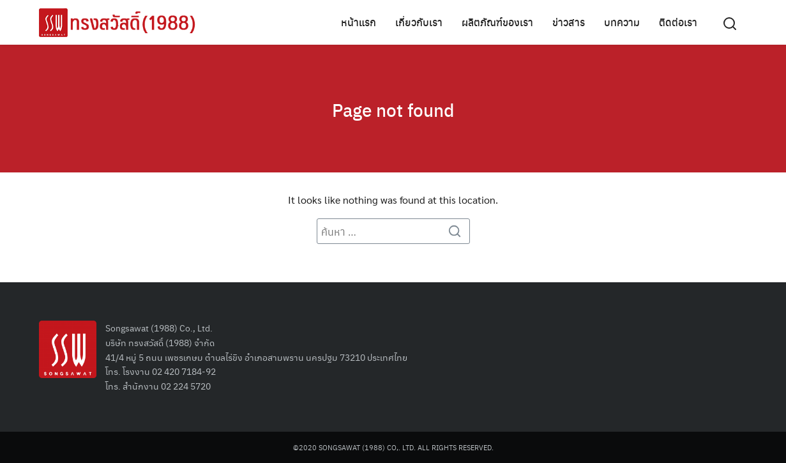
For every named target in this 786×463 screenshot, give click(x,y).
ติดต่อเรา (678, 22)
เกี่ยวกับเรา (418, 22)
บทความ (622, 22)
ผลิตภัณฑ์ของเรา (497, 22)
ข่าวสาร (568, 22)
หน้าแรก (358, 22)
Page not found (393, 108)
